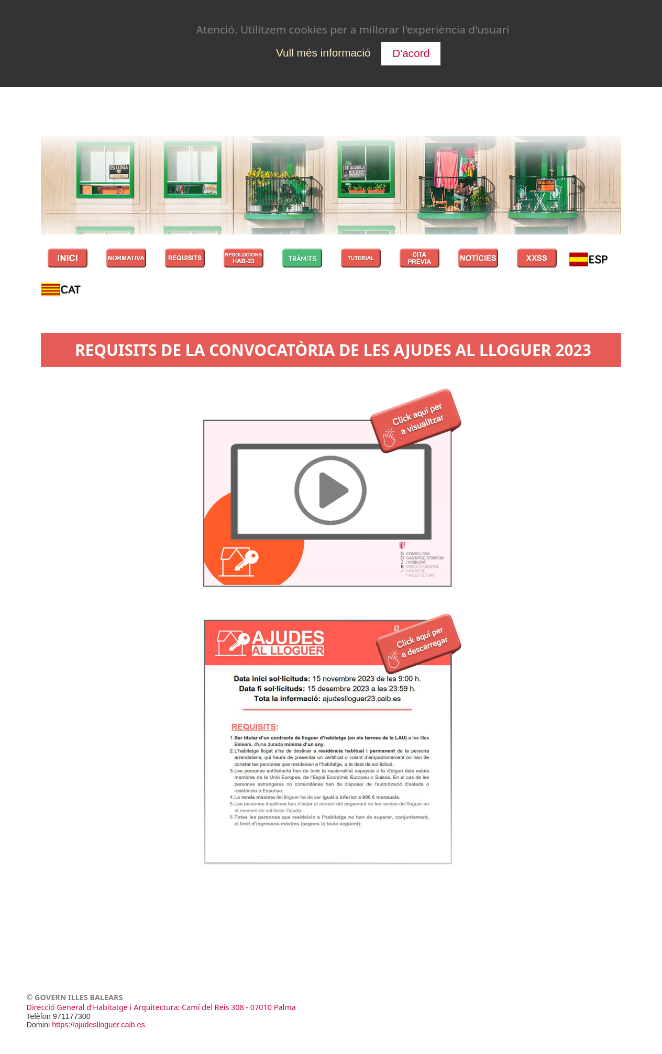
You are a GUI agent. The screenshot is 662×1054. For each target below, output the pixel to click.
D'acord (410, 53)
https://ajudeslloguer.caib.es (98, 1026)
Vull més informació (323, 53)
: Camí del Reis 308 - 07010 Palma (237, 1009)
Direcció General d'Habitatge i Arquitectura (102, 1009)
